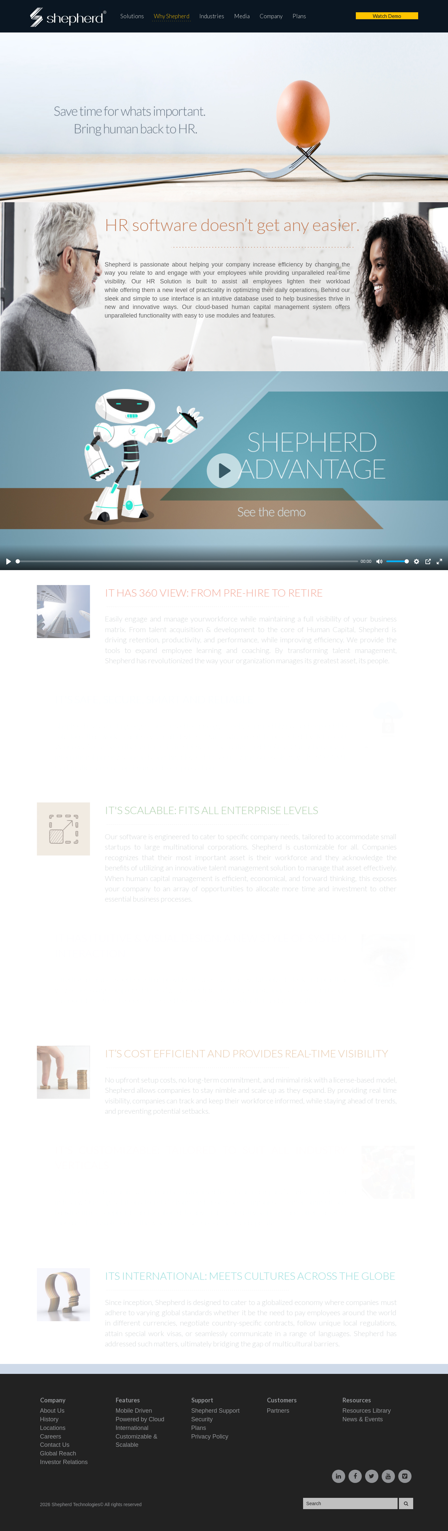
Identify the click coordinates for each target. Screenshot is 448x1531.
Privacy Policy (209, 1436)
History (49, 1419)
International (132, 1428)
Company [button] (271, 16)
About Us (52, 1410)
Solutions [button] (132, 16)
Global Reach (58, 1453)
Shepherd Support (215, 1410)
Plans (299, 16)
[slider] (187, 561)
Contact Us (55, 1445)
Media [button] (242, 16)
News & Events (363, 1419)
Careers (50, 1436)
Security (202, 1419)
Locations (53, 1428)
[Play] (8, 561)
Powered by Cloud (140, 1419)
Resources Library (367, 1410)
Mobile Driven (134, 1410)
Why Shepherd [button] (171, 16)
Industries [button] (211, 16)
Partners (278, 1410)
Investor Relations (64, 1462)
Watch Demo (387, 16)
